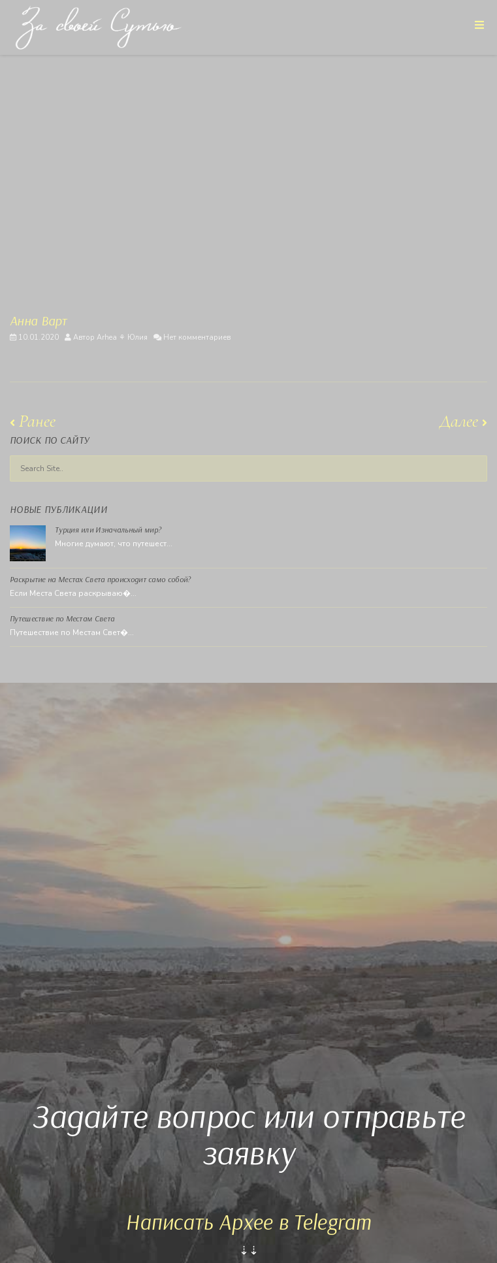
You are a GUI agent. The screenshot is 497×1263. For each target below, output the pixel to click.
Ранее (33, 421)
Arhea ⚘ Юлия (122, 337)
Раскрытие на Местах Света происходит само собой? (100, 579)
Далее (463, 421)
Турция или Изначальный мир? (108, 529)
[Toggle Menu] (479, 24)
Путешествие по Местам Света (62, 618)
